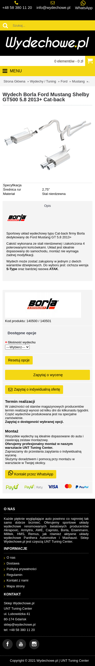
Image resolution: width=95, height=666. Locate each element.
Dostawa (12, 563)
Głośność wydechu (21, 342)
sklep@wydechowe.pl (19, 624)
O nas (9, 558)
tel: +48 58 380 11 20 (19, 630)
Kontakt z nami (16, 580)
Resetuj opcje (19, 360)
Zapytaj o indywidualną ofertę (34, 389)
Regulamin (13, 575)
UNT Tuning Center (75, 660)
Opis (47, 206)
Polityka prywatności (20, 569)
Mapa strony (14, 586)
